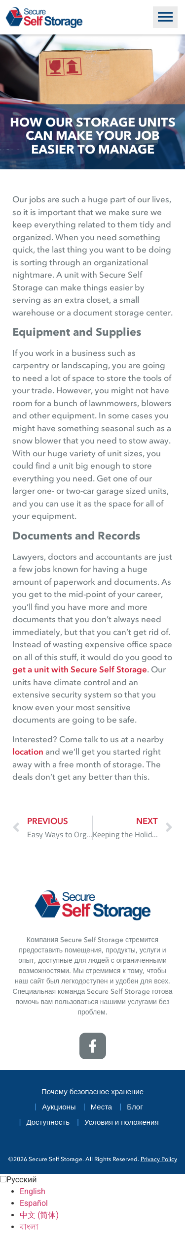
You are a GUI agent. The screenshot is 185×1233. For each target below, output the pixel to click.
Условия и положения (121, 1123)
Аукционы (58, 1107)
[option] (102, 1192)
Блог (135, 1107)
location (27, 752)
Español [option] (34, 1203)
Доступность (48, 1123)
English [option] (32, 1191)
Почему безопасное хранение (92, 1092)
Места (101, 1107)
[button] (165, 17)
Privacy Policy (159, 1160)
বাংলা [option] (29, 1227)
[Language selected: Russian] (92, 1203)
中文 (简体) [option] (39, 1215)
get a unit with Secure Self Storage (79, 670)
